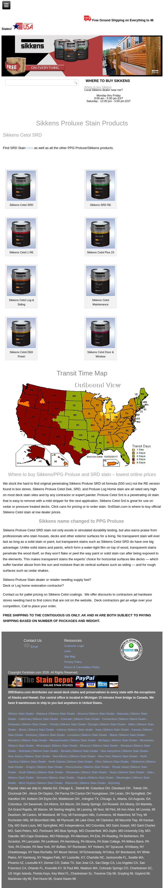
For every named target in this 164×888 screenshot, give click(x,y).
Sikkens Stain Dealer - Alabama (28, 713)
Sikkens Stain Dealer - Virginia (67, 777)
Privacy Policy (72, 661)
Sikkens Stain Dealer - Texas (99, 772)
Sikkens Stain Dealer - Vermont (27, 777)
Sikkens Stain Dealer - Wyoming (100, 782)
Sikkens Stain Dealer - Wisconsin (57, 782)
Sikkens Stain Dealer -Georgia (79, 724)
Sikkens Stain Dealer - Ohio (84, 761)
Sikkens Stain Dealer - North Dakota (42, 761)
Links (67, 651)
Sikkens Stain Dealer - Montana (112, 745)
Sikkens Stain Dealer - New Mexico (46, 756)
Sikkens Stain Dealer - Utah (136, 772)
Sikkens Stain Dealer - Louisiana (59, 734)
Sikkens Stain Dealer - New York (90, 756)
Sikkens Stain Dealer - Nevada (51, 750)
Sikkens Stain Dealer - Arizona (68, 713)
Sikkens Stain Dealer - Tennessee (58, 772)
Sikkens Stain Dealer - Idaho (117, 724)
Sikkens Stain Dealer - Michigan (90, 740)
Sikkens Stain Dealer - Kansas (122, 729)
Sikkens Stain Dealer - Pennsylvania (59, 766)
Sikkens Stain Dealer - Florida (40, 724)
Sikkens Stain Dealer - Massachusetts (44, 740)
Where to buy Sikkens (97, 87)
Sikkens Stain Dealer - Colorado (52, 718)
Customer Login (74, 645)
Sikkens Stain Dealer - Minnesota (132, 740)
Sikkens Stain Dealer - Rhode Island (106, 766)
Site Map (69, 656)
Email (34, 646)
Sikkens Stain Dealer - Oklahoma (123, 761)
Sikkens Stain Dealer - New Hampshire (96, 750)
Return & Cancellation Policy (82, 667)
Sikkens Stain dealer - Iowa (84, 729)
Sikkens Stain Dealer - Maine (99, 734)
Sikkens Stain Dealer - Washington (109, 777)
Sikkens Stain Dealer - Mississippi (29, 745)
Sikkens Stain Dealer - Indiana (47, 729)
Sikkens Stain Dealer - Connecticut (95, 718)
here (30, 148)
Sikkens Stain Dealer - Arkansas (108, 713)
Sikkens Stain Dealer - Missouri (71, 745)
